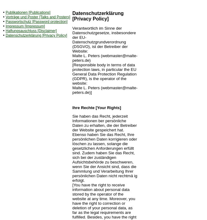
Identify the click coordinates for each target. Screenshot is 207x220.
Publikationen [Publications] (27, 12)
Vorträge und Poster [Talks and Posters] (37, 17)
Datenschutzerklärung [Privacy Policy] (36, 35)
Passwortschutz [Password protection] (36, 22)
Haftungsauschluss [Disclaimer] (30, 31)
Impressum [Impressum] (25, 26)
